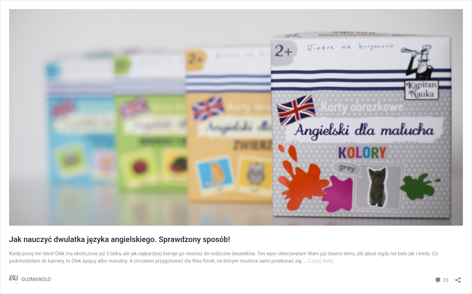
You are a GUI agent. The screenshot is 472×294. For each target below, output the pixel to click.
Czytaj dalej (320, 261)
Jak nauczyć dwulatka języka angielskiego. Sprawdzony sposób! (119, 239)
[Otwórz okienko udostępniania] (458, 277)
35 (441, 279)
